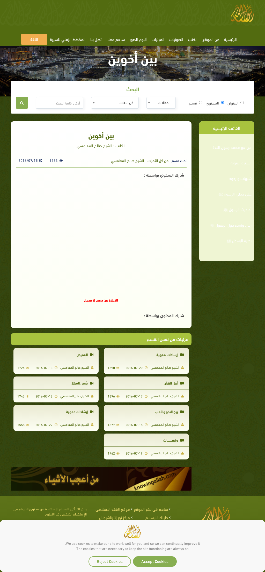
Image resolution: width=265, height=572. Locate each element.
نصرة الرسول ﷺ (239, 240)
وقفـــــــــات (173, 440)
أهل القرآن (174, 383)
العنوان (235, 103)
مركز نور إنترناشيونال (114, 517)
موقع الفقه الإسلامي (112, 509)
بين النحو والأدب (169, 411)
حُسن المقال (82, 383)
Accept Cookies (154, 561)
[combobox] (161, 103)
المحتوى (215, 103)
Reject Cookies (110, 561)
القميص (85, 354)
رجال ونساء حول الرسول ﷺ (231, 224)
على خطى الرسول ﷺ (235, 193)
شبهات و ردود (240, 178)
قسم (195, 103)
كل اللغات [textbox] (126, 102)
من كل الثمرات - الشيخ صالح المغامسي (139, 160)
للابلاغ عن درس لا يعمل (101, 300)
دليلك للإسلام (156, 517)
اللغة (34, 39)
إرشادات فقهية (170, 354)
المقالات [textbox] (164, 102)
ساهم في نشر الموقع (151, 509)
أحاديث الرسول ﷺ (237, 209)
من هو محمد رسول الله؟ (232, 147)
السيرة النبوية (241, 162)
